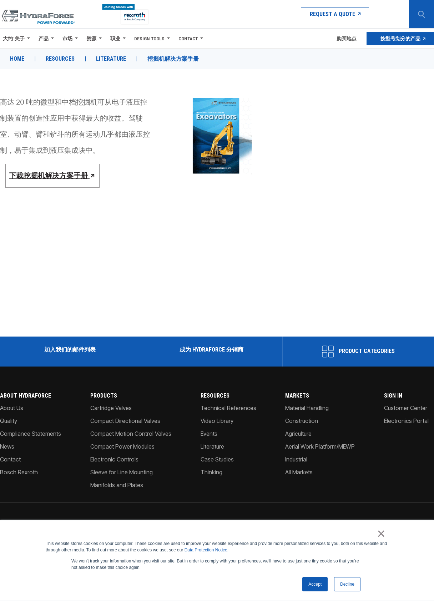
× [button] (381, 534)
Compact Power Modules (122, 446)
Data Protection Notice (206, 550)
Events (209, 433)
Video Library (217, 420)
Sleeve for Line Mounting (121, 472)
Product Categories (358, 351)
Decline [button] (347, 584)
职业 (115, 38)
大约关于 (14, 38)
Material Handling (307, 407)
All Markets (299, 472)
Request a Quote (335, 14)
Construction (301, 420)
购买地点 (346, 38)
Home (17, 59)
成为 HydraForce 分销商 (210, 349)
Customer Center (405, 407)
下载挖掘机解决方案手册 (52, 175)
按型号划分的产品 (400, 38)
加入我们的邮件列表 (69, 349)
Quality (8, 420)
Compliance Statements (30, 433)
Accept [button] (315, 584)
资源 (91, 38)
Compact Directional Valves (125, 420)
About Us (11, 407)
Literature (111, 59)
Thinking (211, 472)
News (7, 446)
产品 (44, 38)
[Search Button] (421, 14)
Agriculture (298, 433)
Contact (188, 38)
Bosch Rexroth (19, 472)
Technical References (228, 407)
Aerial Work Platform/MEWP (320, 446)
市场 (67, 38)
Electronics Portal (406, 420)
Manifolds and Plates (116, 485)
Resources (60, 59)
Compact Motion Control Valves (130, 433)
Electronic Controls (114, 459)
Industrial (296, 459)
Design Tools (149, 38)
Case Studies (217, 459)
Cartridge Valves (111, 407)
